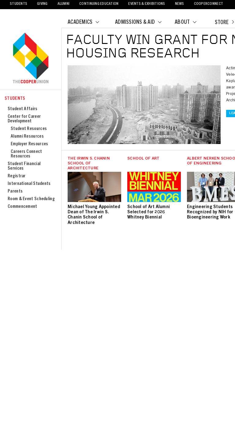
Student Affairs (23, 109)
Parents (15, 191)
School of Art (143, 159)
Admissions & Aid (142, 22)
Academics (87, 22)
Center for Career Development (24, 119)
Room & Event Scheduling (31, 199)
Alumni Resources (27, 136)
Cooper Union (31, 58)
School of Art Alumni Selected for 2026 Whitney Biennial (148, 212)
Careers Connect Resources (26, 154)
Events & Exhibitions (146, 4)
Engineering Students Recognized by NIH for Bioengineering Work (210, 212)
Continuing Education (98, 4)
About (189, 22)
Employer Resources (29, 144)
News (179, 4)
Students (18, 4)
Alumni (64, 4)
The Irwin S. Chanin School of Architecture (89, 164)
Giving (42, 4)
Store (224, 23)
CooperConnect (208, 4)
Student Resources (29, 129)
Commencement (22, 206)
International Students (29, 184)
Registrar (17, 176)
